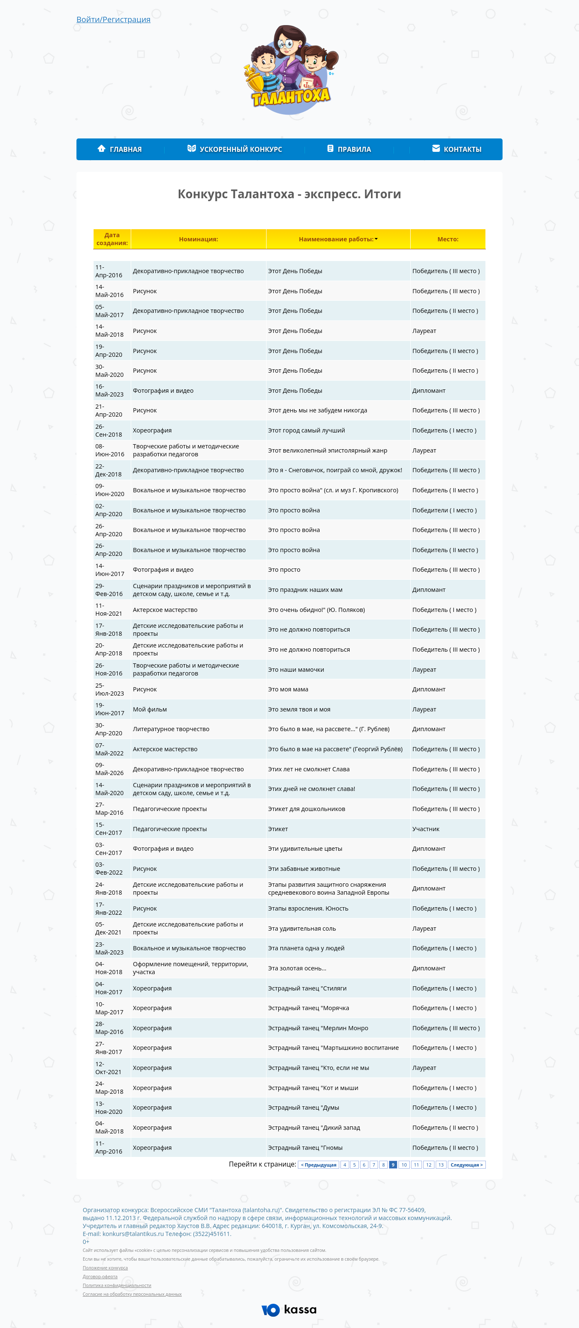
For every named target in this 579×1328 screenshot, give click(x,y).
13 (441, 1165)
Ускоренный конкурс (234, 149)
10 (404, 1165)
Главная (119, 149)
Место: (447, 239)
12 (429, 1165)
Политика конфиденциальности (117, 1285)
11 (416, 1165)
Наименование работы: (336, 239)
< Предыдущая (318, 1165)
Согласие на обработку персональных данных (132, 1294)
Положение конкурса (105, 1268)
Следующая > (467, 1165)
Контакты (457, 149)
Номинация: (198, 239)
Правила (349, 149)
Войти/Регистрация (113, 19)
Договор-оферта (100, 1276)
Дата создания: (112, 239)
